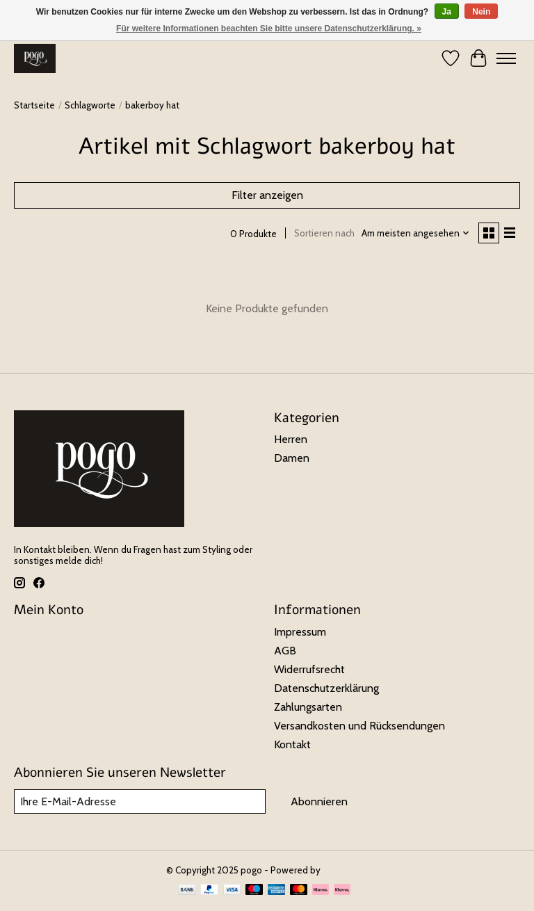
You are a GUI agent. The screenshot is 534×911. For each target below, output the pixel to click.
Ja (446, 12)
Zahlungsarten (308, 707)
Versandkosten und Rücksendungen (359, 725)
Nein (481, 12)
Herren (290, 439)
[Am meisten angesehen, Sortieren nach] (416, 233)
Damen (291, 458)
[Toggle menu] (506, 58)
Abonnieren (319, 801)
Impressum (300, 631)
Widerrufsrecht (309, 669)
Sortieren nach (324, 233)
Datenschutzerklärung (326, 688)
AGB (285, 650)
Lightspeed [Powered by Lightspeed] (346, 870)
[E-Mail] (140, 801)
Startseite (34, 105)
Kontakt (292, 744)
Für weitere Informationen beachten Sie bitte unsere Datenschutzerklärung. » (268, 28)
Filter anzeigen (267, 195)
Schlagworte (90, 105)
